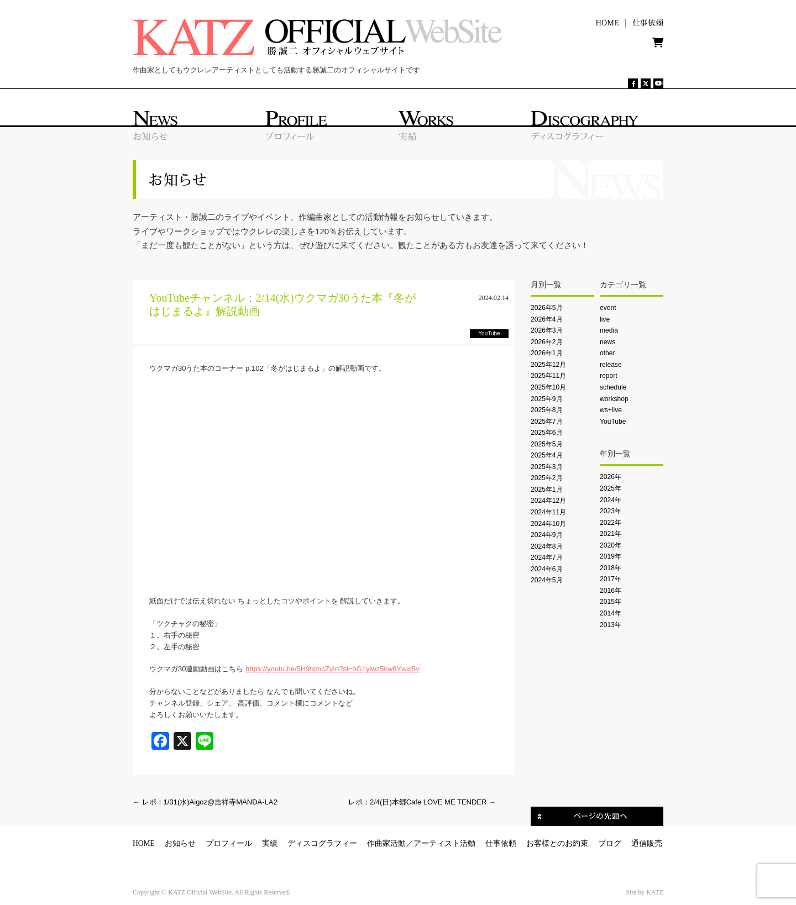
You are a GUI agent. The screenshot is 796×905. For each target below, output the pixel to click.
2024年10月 (548, 524)
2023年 (610, 511)
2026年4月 (547, 319)
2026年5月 (547, 308)
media (609, 330)
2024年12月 (548, 500)
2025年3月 (547, 467)
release (611, 365)
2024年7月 (547, 557)
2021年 (610, 534)
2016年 (610, 590)
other (607, 353)
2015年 (610, 602)
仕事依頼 (500, 843)
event (608, 308)
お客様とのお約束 (557, 843)
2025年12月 (548, 365)
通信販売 (646, 843)
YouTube (613, 421)
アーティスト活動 (444, 843)
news (607, 342)
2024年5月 (547, 580)
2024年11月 (548, 512)
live (605, 319)
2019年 (610, 556)
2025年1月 (547, 489)
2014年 (610, 613)
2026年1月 (547, 353)
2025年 (610, 488)
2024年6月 (547, 569)
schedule (613, 387)
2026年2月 (547, 342)
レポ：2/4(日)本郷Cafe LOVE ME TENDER (422, 802)
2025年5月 (547, 444)
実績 (269, 843)
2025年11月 (548, 376)
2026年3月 (547, 330)
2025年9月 (547, 399)
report (608, 376)
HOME (144, 843)
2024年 (610, 500)
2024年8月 (547, 546)
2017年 (610, 579)
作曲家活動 (386, 843)
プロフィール (229, 843)
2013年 (610, 625)
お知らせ (180, 843)
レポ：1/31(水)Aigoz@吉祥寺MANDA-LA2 (205, 802)
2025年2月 (547, 478)
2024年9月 (547, 535)
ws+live (611, 410)
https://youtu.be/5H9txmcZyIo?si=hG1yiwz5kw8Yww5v (332, 669)
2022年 (610, 523)
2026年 (610, 477)
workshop (614, 399)
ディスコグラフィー (322, 843)
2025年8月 (547, 410)
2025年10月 (548, 387)
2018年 (610, 568)
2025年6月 (547, 432)
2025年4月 (547, 455)
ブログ (609, 843)
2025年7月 (547, 421)
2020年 (610, 545)
